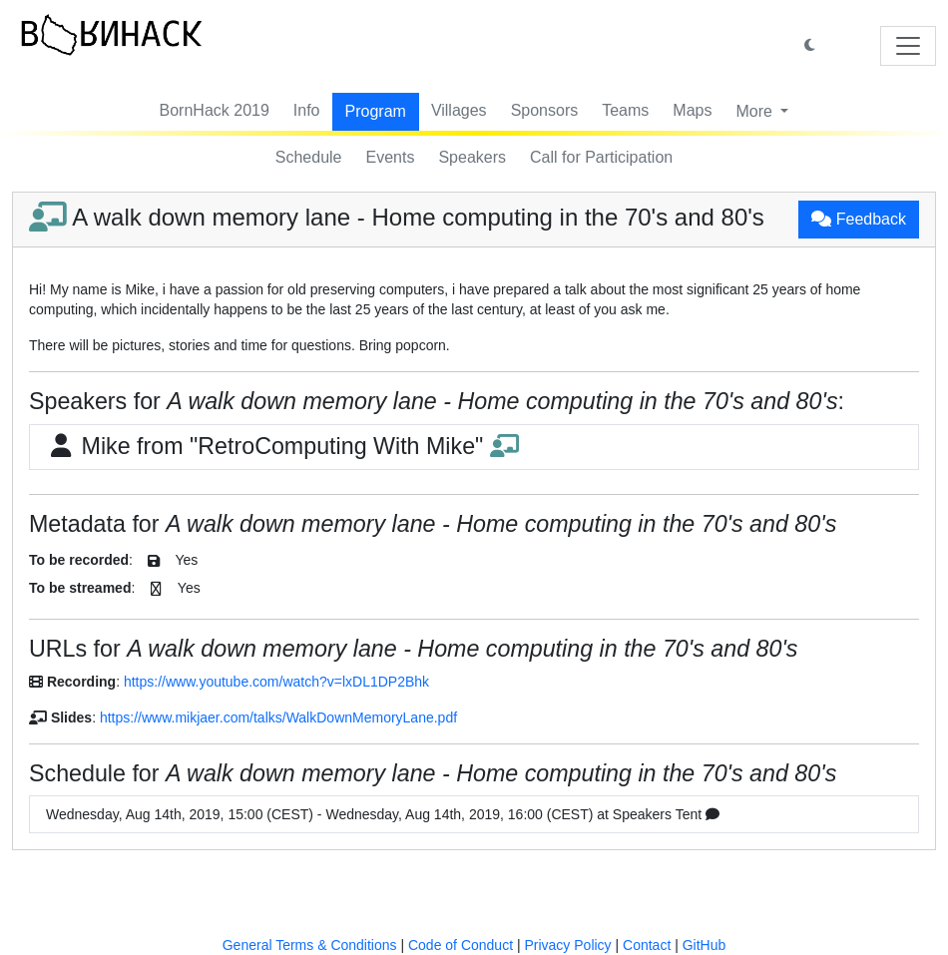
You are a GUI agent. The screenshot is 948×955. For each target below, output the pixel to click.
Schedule (308, 157)
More (755, 111)
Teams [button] (625, 110)
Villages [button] (459, 110)
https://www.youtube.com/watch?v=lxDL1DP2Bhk (276, 682)
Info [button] (306, 110)
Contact (647, 945)
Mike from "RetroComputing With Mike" (282, 446)
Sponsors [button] (545, 110)
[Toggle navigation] (908, 46)
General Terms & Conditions (310, 945)
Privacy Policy (567, 945)
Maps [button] (692, 110)
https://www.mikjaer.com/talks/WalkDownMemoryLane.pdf (278, 717)
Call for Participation (601, 157)
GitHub (704, 945)
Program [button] (375, 111)
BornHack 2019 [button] (214, 110)
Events (390, 157)
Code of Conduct (460, 945)
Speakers (472, 157)
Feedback (858, 219)
